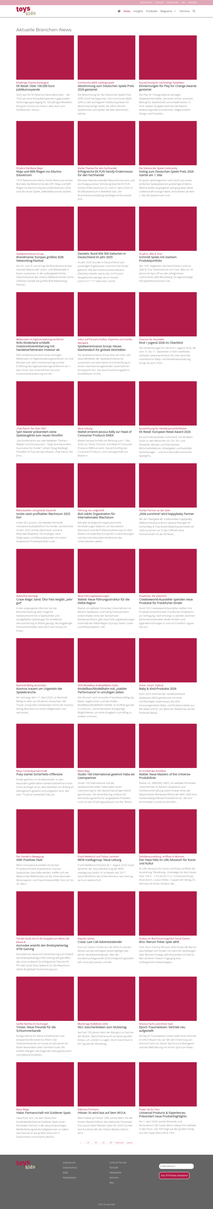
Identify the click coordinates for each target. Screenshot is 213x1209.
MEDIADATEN (146, 2)
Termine (184, 11)
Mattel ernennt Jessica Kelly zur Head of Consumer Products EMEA (104, 433)
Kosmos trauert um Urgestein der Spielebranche (39, 690)
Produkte (151, 11)
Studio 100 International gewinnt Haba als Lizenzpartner (106, 776)
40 (96, 1142)
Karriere (114, 1177)
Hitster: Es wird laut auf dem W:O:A (102, 1113)
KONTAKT (159, 2)
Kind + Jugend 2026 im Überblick (161, 343)
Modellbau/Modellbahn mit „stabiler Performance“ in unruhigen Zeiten (102, 690)
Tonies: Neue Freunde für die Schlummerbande (36, 1029)
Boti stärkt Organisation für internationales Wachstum (96, 515)
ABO (183, 2)
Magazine (169, 11)
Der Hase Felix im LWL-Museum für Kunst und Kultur (167, 861)
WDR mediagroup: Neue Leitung (99, 860)
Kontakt (113, 1167)
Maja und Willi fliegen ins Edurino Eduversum (38, 173)
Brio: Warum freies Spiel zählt (159, 942)
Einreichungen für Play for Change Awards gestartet (168, 87)
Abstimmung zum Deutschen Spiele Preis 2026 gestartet (106, 87)
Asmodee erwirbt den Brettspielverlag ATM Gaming (42, 947)
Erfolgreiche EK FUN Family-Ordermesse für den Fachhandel (105, 173)
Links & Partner (118, 1162)
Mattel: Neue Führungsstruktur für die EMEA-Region (103, 601)
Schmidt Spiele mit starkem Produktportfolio (158, 259)
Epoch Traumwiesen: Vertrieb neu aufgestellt (162, 1029)
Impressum (69, 1162)
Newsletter (115, 1172)
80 (111, 1142)
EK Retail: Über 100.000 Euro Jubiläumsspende (35, 87)
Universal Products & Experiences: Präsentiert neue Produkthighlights (163, 1114)
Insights (138, 11)
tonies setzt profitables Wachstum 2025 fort (43, 515)
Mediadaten (69, 1177)
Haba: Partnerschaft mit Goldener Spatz (43, 1113)
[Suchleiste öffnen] (194, 11)
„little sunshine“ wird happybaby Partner (166, 514)
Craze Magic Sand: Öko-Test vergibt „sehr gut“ (44, 601)
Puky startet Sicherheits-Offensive (39, 774)
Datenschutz (70, 1167)
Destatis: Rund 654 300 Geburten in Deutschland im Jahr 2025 (102, 255)
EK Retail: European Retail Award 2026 (165, 432)
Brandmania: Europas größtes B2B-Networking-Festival (40, 259)
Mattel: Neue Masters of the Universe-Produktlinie (165, 776)
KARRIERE (192, 2)
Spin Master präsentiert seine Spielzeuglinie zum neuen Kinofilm (39, 433)
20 (88, 1142)
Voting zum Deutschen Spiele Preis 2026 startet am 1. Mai (166, 173)
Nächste (119, 1142)
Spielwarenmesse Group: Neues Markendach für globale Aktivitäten (102, 348)
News (127, 11)
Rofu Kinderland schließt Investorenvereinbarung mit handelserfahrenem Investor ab (37, 346)
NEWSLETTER (172, 2)
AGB (65, 1172)
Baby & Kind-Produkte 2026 (157, 689)
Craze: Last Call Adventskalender (100, 942)
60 (103, 1142)
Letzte (129, 1142)
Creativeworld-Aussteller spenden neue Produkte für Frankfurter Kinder (166, 601)
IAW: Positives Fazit (29, 860)
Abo (111, 1182)
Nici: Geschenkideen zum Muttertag (102, 1027)
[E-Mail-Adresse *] (176, 1166)
